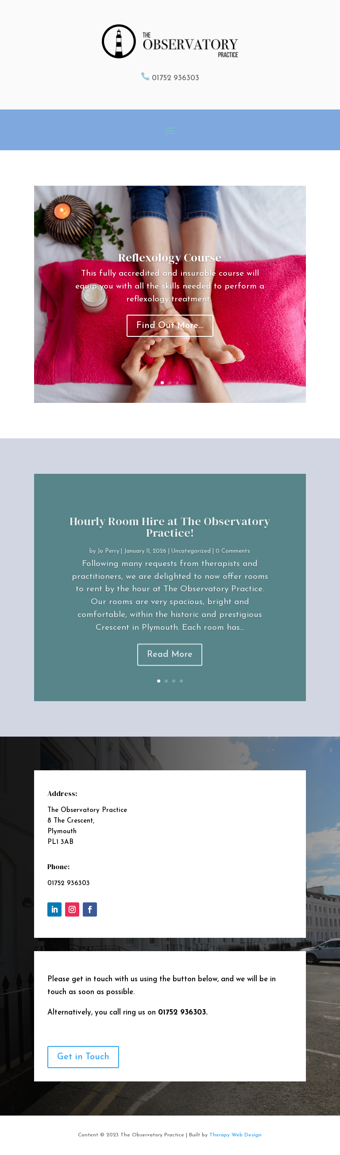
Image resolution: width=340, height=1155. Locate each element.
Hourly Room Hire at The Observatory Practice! (170, 542)
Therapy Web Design (235, 1135)
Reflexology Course (169, 261)
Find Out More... (170, 330)
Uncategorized (191, 566)
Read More (170, 669)
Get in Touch (83, 1057)
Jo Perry (108, 566)
